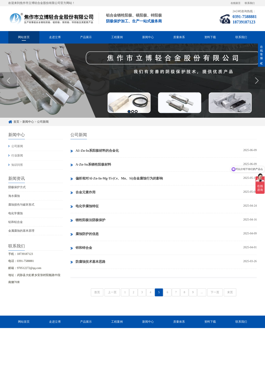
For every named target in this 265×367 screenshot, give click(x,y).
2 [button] (132, 111)
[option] (132, 81)
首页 (16, 121)
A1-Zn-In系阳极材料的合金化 (94, 151)
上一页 (112, 292)
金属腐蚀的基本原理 (21, 230)
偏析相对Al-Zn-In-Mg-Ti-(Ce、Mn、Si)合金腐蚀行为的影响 (116, 179)
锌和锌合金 (81, 248)
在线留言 (236, 3)
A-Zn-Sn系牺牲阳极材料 (90, 165)
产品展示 (86, 37)
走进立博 (55, 37)
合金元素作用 (82, 192)
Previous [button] (8, 80)
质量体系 (179, 37)
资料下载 (210, 37)
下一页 (215, 292)
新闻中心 (148, 37)
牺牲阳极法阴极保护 (87, 220)
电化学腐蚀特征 (84, 206)
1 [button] (129, 111)
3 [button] (136, 111)
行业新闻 (17, 155)
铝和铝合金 (15, 222)
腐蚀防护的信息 (84, 234)
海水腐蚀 (14, 195)
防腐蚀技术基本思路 (87, 262)
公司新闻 (43, 121)
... (202, 292)
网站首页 (24, 37)
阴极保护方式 (17, 187)
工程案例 (117, 37)
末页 (230, 292)
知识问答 (17, 164)
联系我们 (250, 3)
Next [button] (256, 80)
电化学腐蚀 (15, 213)
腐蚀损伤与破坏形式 (21, 204)
